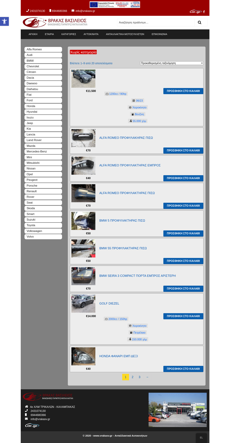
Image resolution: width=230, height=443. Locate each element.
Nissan (31, 168)
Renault (32, 191)
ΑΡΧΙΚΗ (33, 34)
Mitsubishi (33, 162)
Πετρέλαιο (137, 332)
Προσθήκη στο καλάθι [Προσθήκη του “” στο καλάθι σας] (183, 91)
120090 (115, 94)
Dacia (30, 77)
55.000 (137, 121)
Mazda (31, 145)
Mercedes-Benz (37, 151)
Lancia (31, 134)
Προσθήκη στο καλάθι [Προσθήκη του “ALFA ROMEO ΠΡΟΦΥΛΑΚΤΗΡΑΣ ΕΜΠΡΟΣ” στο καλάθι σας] (183, 178)
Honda (31, 106)
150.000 (137, 339)
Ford (30, 100)
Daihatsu (32, 89)
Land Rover (34, 140)
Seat (30, 202)
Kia (29, 128)
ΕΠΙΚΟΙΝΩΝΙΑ (159, 34)
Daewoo (32, 83)
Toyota (31, 225)
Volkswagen (34, 231)
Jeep (30, 123)
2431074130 (35, 11)
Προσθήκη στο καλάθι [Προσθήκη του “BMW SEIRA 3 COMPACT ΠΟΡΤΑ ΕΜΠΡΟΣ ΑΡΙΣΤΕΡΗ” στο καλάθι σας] (183, 288)
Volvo (30, 236)
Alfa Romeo (34, 49)
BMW (30, 60)
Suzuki (31, 219)
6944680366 (58, 11)
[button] (4, 21)
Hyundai (32, 111)
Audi (29, 55)
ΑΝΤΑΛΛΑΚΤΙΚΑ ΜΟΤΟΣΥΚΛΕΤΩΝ (125, 34)
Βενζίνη (137, 114)
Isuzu (30, 117)
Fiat (29, 94)
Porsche (32, 185)
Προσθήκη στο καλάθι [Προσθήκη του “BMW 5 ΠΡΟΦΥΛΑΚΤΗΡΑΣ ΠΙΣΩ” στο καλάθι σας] (183, 233)
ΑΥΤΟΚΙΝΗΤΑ (91, 34)
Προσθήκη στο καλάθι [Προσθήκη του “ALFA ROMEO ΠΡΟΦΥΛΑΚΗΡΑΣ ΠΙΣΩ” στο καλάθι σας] (183, 150)
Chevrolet (33, 66)
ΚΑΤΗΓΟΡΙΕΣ (68, 34)
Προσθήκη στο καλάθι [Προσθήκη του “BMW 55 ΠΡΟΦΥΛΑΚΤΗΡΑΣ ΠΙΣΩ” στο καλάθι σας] (183, 260)
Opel (30, 174)
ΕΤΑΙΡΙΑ (49, 34)
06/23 (137, 100)
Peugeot (32, 179)
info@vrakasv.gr (81, 11)
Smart (30, 214)
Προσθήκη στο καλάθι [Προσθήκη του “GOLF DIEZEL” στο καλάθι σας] (183, 316)
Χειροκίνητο (137, 107)
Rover (30, 196)
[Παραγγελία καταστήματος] (171, 63)
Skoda (31, 208)
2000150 (115, 319)
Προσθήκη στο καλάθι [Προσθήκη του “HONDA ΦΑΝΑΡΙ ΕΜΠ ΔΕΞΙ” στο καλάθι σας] (183, 368)
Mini (29, 157)
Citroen (31, 72)
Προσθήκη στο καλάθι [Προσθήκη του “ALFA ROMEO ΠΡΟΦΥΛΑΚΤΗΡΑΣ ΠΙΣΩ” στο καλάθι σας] (183, 205)
